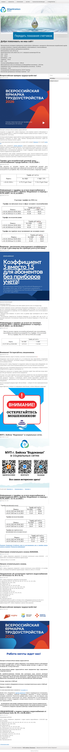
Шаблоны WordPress (34, 750)
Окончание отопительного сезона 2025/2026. (19, 552)
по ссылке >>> (24, 690)
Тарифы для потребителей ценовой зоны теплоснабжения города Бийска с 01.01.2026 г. (20, 161)
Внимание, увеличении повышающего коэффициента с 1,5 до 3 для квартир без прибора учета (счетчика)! (23, 247)
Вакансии (35, 142)
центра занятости (18, 145)
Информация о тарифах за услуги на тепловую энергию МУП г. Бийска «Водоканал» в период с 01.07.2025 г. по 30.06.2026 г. (20, 324)
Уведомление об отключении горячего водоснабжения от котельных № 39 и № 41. (23, 574)
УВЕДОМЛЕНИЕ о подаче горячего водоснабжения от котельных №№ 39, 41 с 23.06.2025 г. (23, 712)
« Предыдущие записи (4, 744)
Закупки (28, 1)
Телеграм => (28, 489)
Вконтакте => (10, 489)
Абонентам (11, 1)
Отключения (20, 1)
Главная (3, 1)
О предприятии (51, 1)
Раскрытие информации (38, 1)
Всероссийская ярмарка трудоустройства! (18, 76)
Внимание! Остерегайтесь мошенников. (17, 352)
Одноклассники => (19, 489)
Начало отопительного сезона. (13, 564)
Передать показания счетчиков (33, 35)
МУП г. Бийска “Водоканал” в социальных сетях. (21, 435)
